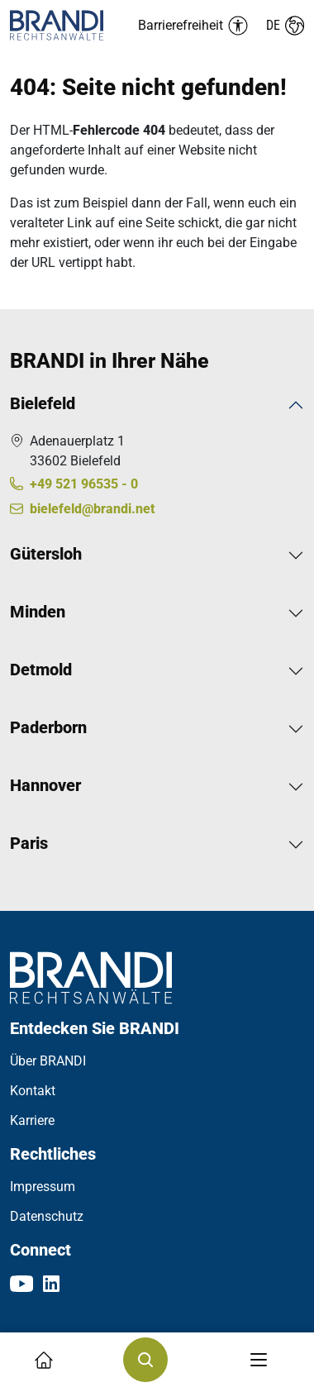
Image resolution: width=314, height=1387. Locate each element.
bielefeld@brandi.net (92, 509)
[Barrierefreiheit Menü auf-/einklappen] (193, 25)
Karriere (32, 1120)
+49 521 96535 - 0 (84, 484)
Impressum (42, 1186)
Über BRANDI (48, 1061)
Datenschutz (46, 1216)
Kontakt (32, 1091)
